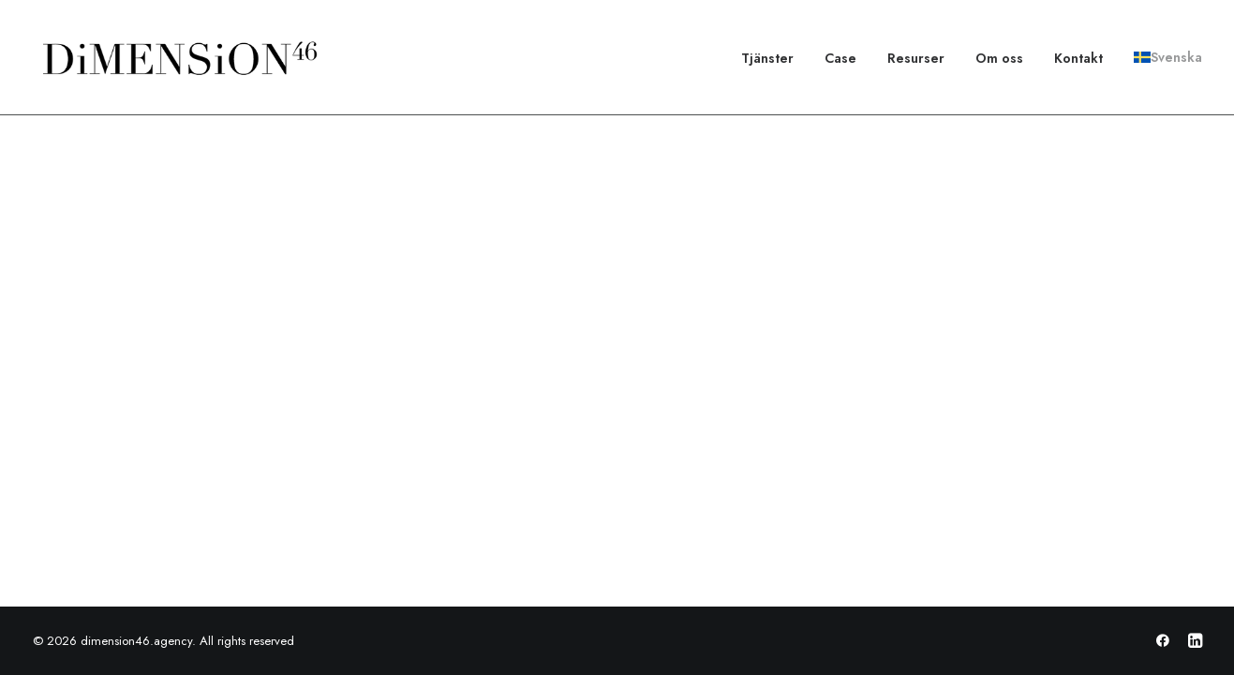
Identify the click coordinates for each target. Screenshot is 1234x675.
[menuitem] (774, 58)
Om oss (999, 58)
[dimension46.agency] (177, 57)
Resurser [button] (915, 58)
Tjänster (767, 58)
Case (840, 58)
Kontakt (1078, 58)
